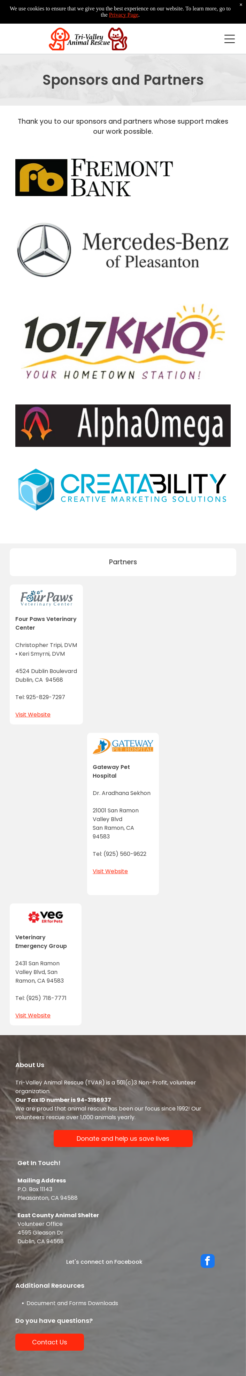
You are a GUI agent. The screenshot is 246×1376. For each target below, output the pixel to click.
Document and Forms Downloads (72, 1303)
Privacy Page (123, 15)
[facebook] (208, 1262)
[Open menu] (229, 39)
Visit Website (33, 715)
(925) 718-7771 (46, 998)
